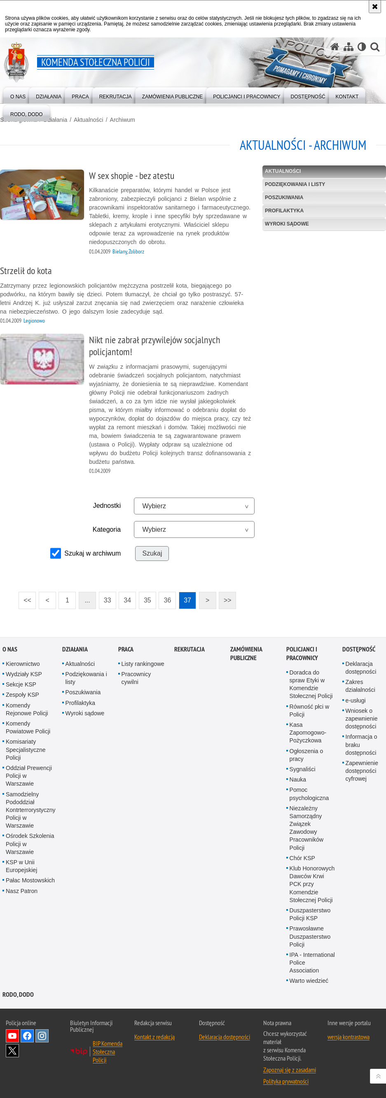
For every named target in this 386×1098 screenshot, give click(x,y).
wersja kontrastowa (349, 1036)
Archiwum (122, 119)
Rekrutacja (189, 649)
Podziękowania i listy (295, 184)
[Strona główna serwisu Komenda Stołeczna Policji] (334, 47)
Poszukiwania (284, 197)
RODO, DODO (18, 994)
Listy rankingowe (143, 664)
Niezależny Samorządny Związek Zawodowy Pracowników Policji (306, 828)
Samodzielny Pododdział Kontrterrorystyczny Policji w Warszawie (31, 810)
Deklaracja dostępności (224, 1036)
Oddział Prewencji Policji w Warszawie (29, 776)
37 (185, 598)
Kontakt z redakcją (154, 1036)
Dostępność (358, 649)
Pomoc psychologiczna (309, 793)
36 (165, 598)
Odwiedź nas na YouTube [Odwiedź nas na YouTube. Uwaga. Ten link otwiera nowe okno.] (12, 1035)
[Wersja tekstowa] (362, 47)
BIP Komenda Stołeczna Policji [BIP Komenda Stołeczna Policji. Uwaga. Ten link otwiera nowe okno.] (107, 1051)
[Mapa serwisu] (348, 47)
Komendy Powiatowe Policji (28, 727)
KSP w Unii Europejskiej (21, 866)
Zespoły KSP (22, 694)
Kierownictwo (23, 664)
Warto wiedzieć (309, 980)
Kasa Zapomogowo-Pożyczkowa (308, 732)
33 (105, 598)
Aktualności (88, 119)
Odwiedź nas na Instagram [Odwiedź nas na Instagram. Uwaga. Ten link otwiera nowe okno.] (42, 1035)
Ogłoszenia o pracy (306, 754)
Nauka (298, 779)
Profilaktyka (284, 211)
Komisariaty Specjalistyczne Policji (26, 749)
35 (145, 598)
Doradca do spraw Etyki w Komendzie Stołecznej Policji (311, 684)
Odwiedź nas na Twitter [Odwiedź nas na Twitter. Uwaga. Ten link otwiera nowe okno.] (12, 1050)
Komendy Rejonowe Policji (27, 709)
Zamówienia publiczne (246, 653)
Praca (125, 649)
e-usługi (356, 700)
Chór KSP (302, 857)
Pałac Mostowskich (30, 880)
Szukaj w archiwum (92, 552)
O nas (9, 649)
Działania (55, 119)
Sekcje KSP (21, 684)
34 (125, 598)
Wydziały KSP (24, 674)
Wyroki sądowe (287, 224)
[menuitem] (18, 95)
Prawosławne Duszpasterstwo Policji (310, 936)
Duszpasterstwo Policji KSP (310, 914)
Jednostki (107, 505)
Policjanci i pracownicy (302, 653)
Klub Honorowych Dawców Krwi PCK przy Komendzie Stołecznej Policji (312, 884)
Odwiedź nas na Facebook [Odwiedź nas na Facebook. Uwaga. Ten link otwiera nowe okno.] (27, 1035)
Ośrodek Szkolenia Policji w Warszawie (30, 844)
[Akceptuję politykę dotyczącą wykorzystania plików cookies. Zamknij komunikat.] (375, 6)
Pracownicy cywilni (136, 678)
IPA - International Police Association (312, 962)
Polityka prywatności (286, 1081)
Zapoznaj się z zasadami (289, 1069)
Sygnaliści (303, 769)
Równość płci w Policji (309, 710)
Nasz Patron (21, 890)
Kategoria (107, 529)
